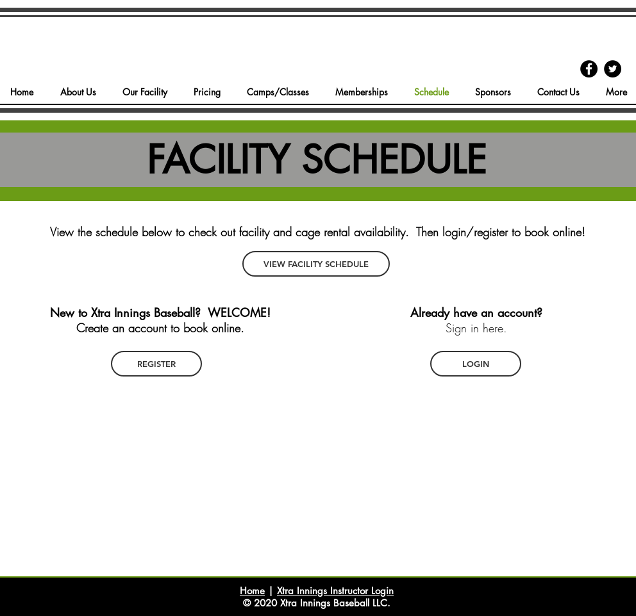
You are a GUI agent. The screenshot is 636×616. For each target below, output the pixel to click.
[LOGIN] (475, 364)
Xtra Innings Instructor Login (335, 591)
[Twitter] (612, 68)
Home (252, 591)
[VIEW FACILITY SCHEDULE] (316, 264)
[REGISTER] (156, 364)
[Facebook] (589, 68)
